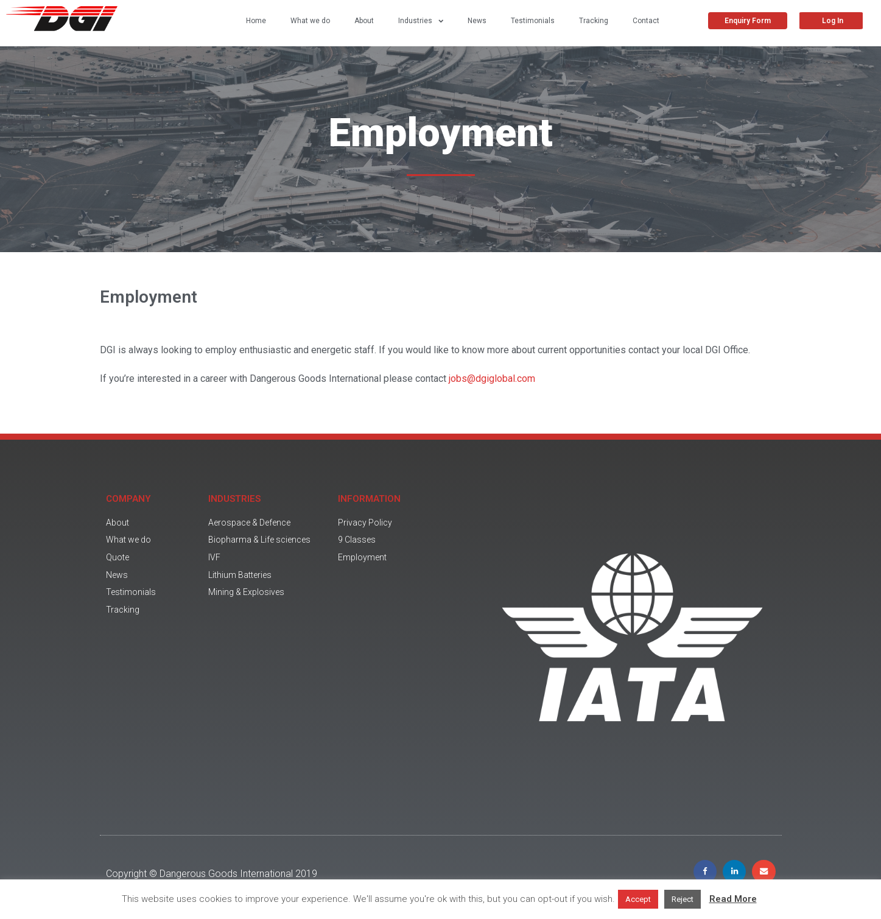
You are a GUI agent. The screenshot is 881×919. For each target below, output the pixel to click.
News (477, 20)
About (364, 20)
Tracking (593, 20)
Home (256, 20)
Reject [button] (682, 899)
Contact (646, 20)
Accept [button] (638, 899)
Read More (733, 898)
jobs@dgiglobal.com (492, 378)
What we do (310, 20)
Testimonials (533, 20)
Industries (420, 20)
